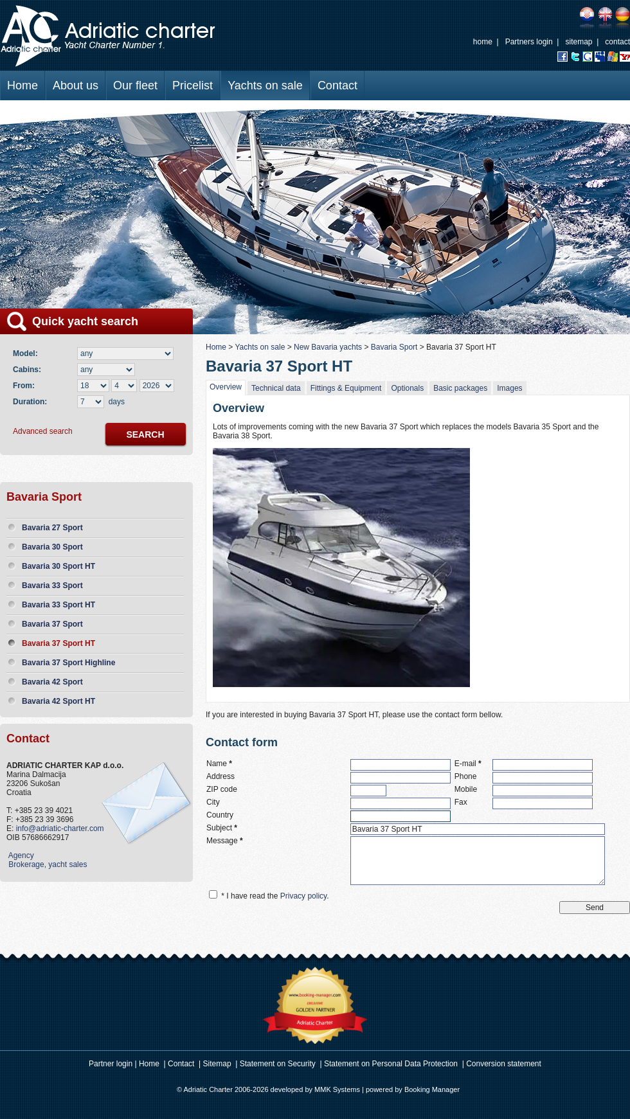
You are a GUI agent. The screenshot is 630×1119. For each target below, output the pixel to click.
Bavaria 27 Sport (52, 527)
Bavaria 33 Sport (52, 585)
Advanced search (43, 431)
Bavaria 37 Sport (52, 624)
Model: (27, 353)
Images (509, 388)
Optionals (407, 388)
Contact (337, 85)
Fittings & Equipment (346, 388)
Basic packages (460, 388)
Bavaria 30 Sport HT (58, 566)
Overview (226, 386)
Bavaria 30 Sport (52, 546)
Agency (20, 855)
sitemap (578, 41)
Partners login (529, 41)
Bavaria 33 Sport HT (58, 604)
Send (595, 907)
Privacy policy (303, 895)
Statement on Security (278, 1063)
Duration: (30, 401)
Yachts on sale (265, 85)
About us (75, 85)
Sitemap (217, 1063)
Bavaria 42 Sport (52, 681)
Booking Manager (432, 1089)
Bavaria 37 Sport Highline (68, 662)
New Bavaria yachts (328, 347)
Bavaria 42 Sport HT (58, 701)
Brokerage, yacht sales (46, 864)
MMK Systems (337, 1089)
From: (24, 385)
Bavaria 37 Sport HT (58, 643)
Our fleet (135, 85)
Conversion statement (503, 1063)
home (482, 41)
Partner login (110, 1063)
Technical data (276, 388)
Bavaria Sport (394, 347)
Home (22, 85)
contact (617, 41)
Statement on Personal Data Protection (391, 1063)
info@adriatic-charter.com (60, 828)
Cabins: (29, 369)
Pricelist (192, 85)
